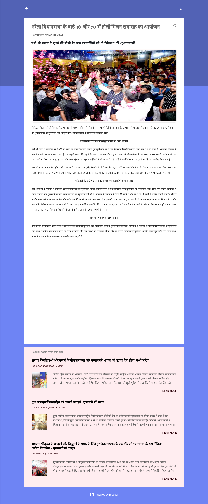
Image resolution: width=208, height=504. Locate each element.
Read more (169, 391)
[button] (174, 26)
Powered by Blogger (104, 494)
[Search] (182, 9)
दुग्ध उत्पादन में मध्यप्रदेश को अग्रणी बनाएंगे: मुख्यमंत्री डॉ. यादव (68, 402)
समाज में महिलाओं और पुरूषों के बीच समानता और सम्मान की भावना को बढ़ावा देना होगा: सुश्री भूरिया (90, 360)
